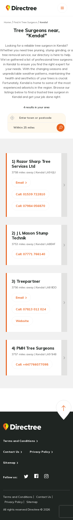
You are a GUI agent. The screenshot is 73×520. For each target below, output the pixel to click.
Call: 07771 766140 (30, 254)
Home (7, 22)
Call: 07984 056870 (30, 206)
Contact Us (11, 452)
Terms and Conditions (19, 441)
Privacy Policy (40, 452)
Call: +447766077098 (32, 364)
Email (21, 182)
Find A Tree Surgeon (25, 22)
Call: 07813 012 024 (31, 309)
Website (22, 321)
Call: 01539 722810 (30, 194)
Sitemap (9, 462)
